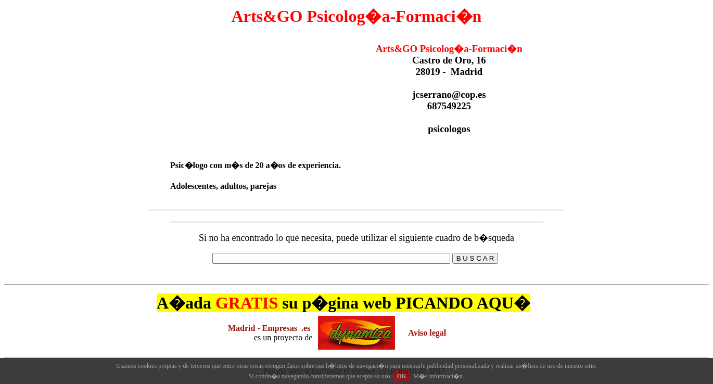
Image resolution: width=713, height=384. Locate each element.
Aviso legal (427, 332)
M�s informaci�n (438, 376)
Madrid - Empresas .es (269, 328)
